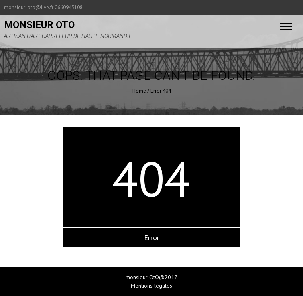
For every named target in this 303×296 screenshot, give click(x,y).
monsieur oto (39, 24)
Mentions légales (151, 285)
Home (139, 90)
